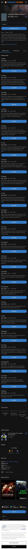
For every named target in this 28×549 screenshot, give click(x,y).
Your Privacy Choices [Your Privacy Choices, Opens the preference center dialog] (14, 542)
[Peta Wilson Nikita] (5, 418)
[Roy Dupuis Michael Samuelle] (14, 418)
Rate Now (17, 453)
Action (6, 461)
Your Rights (23, 529)
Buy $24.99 (17, 28)
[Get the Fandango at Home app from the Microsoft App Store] (23, 507)
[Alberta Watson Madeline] (22, 418)
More (2, 41)
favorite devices (12, 44)
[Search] (26, 2)
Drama (10, 461)
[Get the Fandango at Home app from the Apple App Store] (5, 507)
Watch (4, 516)
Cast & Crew (16, 50)
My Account (5, 519)
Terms (4, 526)
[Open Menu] (2, 2)
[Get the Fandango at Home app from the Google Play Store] (14, 507)
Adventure (16, 461)
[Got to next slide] (26, 418)
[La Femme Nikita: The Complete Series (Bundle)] (17, 434)
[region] (14, 535)
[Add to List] (26, 16)
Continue (14, 546)
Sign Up (14, 511)
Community (10, 453)
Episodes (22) (5, 50)
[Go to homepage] (14, 2)
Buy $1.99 (14, 71)
